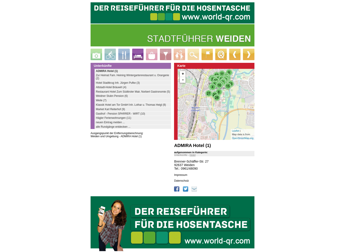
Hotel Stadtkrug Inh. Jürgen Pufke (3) (118, 82)
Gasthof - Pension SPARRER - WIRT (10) (120, 113)
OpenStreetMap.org (242, 138)
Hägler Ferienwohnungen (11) (113, 117)
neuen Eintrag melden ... (110, 122)
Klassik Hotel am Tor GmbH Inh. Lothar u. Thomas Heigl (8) (131, 104)
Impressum (180, 175)
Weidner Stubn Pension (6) (112, 95)
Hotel (193, 155)
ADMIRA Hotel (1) (107, 71)
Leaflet (235, 130)
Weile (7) (101, 100)
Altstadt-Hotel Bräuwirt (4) (111, 87)
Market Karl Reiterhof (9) (110, 109)
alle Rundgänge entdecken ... (113, 126)
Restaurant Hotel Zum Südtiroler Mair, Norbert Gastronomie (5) (133, 91)
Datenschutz (181, 180)
